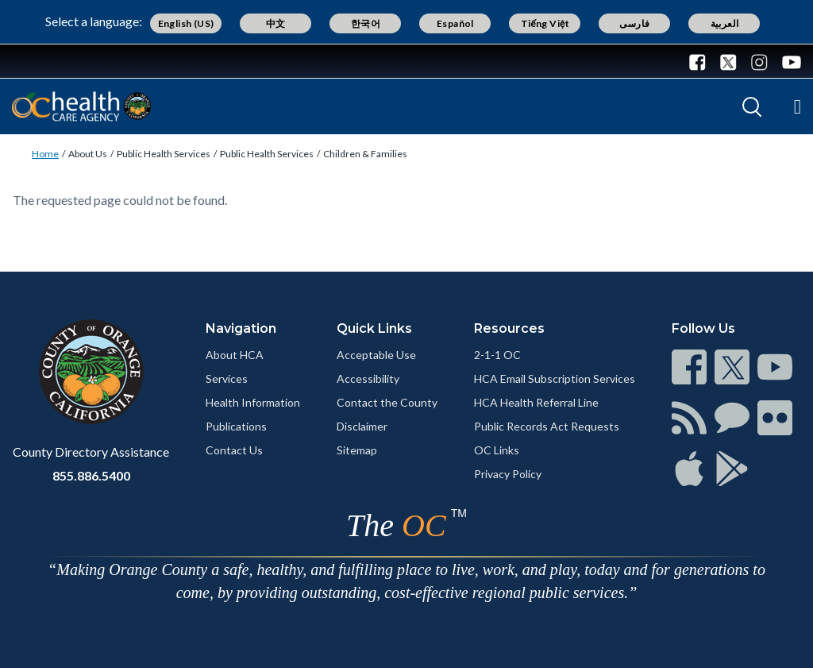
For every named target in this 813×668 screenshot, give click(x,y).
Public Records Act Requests (546, 426)
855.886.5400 (91, 475)
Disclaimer (362, 426)
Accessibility (368, 378)
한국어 (365, 23)
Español (455, 23)
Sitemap (357, 450)
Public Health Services (163, 154)
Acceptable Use (376, 354)
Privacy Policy (507, 474)
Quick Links (374, 328)
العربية (725, 23)
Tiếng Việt (545, 23)
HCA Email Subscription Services (554, 378)
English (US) (186, 23)
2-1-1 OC (497, 354)
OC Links (496, 450)
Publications (236, 426)
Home (45, 154)
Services (227, 378)
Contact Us (234, 450)
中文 (276, 23)
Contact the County (387, 402)
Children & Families (365, 154)
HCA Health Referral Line (536, 402)
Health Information (253, 402)
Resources (509, 328)
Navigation (241, 328)
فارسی (634, 23)
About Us (87, 154)
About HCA (235, 354)
